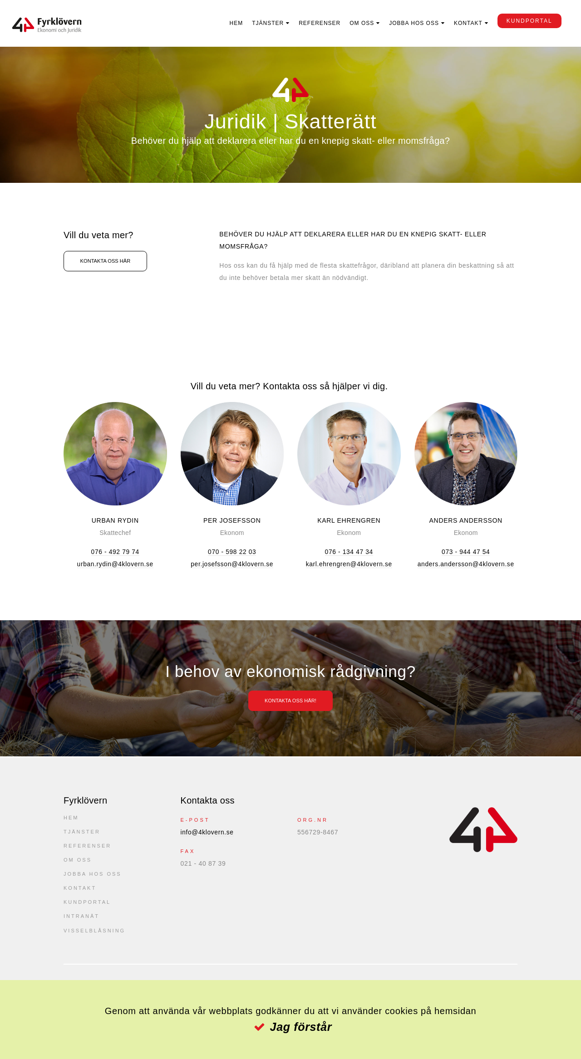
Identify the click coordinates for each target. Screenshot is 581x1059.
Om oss (359, 23)
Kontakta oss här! (291, 700)
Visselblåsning (94, 933)
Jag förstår (301, 1026)
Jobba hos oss (411, 23)
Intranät (81, 919)
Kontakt (465, 23)
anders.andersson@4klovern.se (466, 564)
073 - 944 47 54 (466, 551)
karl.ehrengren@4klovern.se (349, 564)
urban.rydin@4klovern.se (115, 564)
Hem (233, 23)
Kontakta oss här (109, 261)
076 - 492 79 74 (115, 551)
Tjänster (265, 23)
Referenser (317, 23)
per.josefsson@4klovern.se (232, 564)
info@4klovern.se (208, 832)
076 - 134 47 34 (349, 551)
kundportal (526, 21)
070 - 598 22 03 (232, 551)
